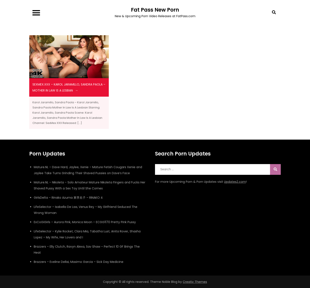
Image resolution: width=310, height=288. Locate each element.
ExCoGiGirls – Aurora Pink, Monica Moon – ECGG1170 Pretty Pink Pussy (85, 222)
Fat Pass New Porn (155, 9)
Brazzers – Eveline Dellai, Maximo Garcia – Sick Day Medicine (78, 262)
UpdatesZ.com (235, 182)
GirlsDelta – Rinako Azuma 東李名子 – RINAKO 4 (68, 197)
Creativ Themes (195, 282)
